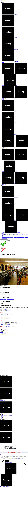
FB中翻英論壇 (21, 456)
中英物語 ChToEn (3, 0)
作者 (3, 238)
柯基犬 (1, 332)
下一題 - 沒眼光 (3, 324)
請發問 (5, 309)
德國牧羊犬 (10, 197)
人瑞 (1, 415)
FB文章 (6, 237)
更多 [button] (3, 236)
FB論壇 (3, 237)
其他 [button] (3, 233)
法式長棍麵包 (10, 49)
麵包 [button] (3, 2)
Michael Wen (11, 458)
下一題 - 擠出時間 (4, 318)
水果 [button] (3, 148)
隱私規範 (5, 238)
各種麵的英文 (4, 234)
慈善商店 (1, 299)
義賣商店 (5, 299)
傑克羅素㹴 (13, 232)
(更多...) (2, 413)
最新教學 (15, 237)
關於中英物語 (7, 456)
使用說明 (18, 237)
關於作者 (11, 456)
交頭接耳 (2, 314)
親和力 (6, 415)
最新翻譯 (8, 237)
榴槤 (8, 183)
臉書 (18, 458)
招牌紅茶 (9, 134)
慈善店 (10, 299)
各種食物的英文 (18, 234)
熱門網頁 (11, 237)
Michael (22, 458)
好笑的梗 (3, 415)
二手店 (8, 299)
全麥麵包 (9, 37)
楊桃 (10, 171)
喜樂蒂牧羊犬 (10, 208)
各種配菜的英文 (13, 234)
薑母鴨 (11, 85)
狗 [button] (2, 185)
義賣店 (12, 299)
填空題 (23, 237)
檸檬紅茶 (9, 122)
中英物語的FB (8, 326)
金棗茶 (9, 146)
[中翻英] (3, 239)
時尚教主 (8, 415)
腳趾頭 (11, 415)
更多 (18, 61)
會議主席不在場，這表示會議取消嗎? (7, 334)
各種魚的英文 (9, 234)
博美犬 (9, 220)
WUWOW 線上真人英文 (6, 310)
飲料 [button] (3, 99)
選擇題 (21, 237)
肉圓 (8, 97)
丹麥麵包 (9, 14)
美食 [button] (3, 62)
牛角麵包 (9, 61)
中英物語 (26, 237)
